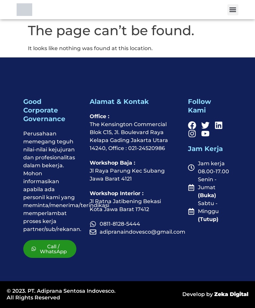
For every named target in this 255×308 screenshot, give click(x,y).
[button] (232, 9)
